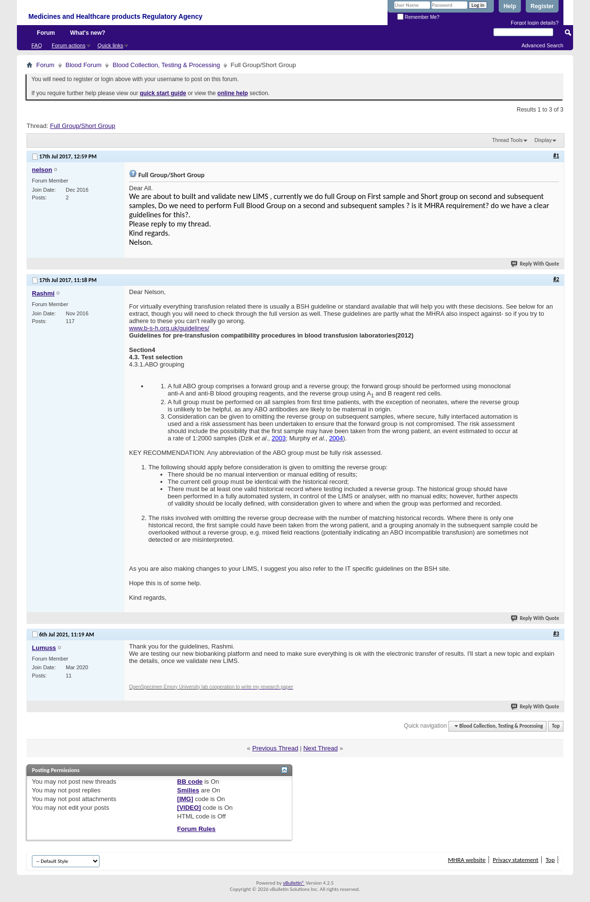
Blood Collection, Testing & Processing (166, 65)
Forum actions (69, 45)
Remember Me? (418, 17)
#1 (556, 155)
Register (542, 6)
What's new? (87, 32)
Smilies (188, 790)
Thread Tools (507, 140)
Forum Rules (196, 828)
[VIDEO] (189, 807)
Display (543, 140)
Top (556, 726)
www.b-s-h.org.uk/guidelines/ (169, 328)
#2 (556, 279)
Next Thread (320, 748)
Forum (46, 32)
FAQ (36, 45)
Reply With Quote (535, 264)
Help (510, 6)
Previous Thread (275, 748)
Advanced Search (542, 45)
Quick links (110, 45)
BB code (190, 781)
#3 (556, 633)
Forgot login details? (535, 23)
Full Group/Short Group (82, 125)
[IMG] (185, 799)
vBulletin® (293, 883)
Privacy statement (515, 859)
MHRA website (467, 859)
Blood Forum (83, 65)
